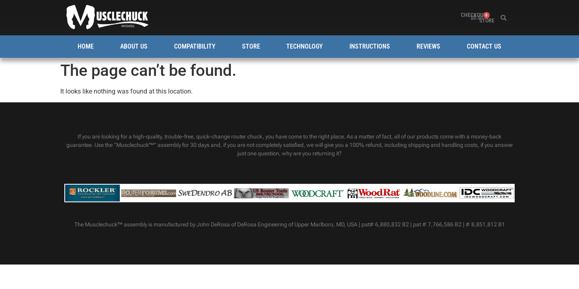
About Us (134, 46)
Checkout (424, 17)
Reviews (428, 46)
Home (86, 46)
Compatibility (195, 46)
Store (453, 17)
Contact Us (484, 46)
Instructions (369, 46)
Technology (304, 46)
